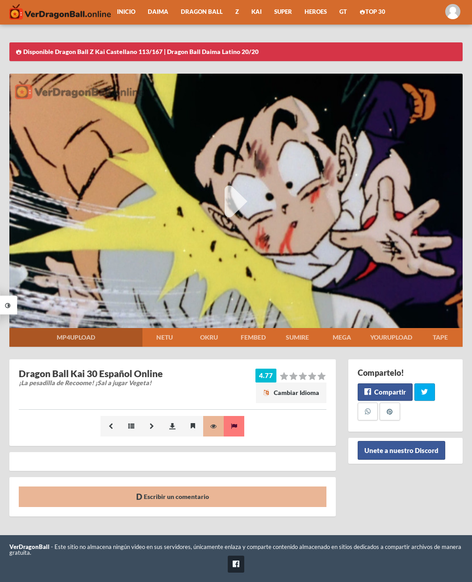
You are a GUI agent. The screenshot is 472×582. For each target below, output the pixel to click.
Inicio (126, 11)
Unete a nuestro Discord (401, 450)
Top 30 (372, 11)
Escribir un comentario (172, 496)
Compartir (385, 392)
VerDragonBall (29, 547)
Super (283, 11)
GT (343, 11)
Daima (158, 11)
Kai (256, 11)
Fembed (253, 337)
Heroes (316, 11)
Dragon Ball (202, 11)
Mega (342, 337)
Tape (440, 337)
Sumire (297, 337)
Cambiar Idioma (291, 392)
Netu (164, 337)
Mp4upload (76, 337)
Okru (209, 337)
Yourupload (391, 337)
